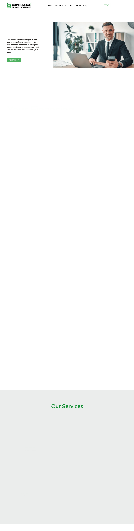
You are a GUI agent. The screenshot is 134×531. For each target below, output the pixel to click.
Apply (106, 5)
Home (49, 6)
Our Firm (69, 6)
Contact (78, 6)
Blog (85, 6)
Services (57, 6)
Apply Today (14, 60)
